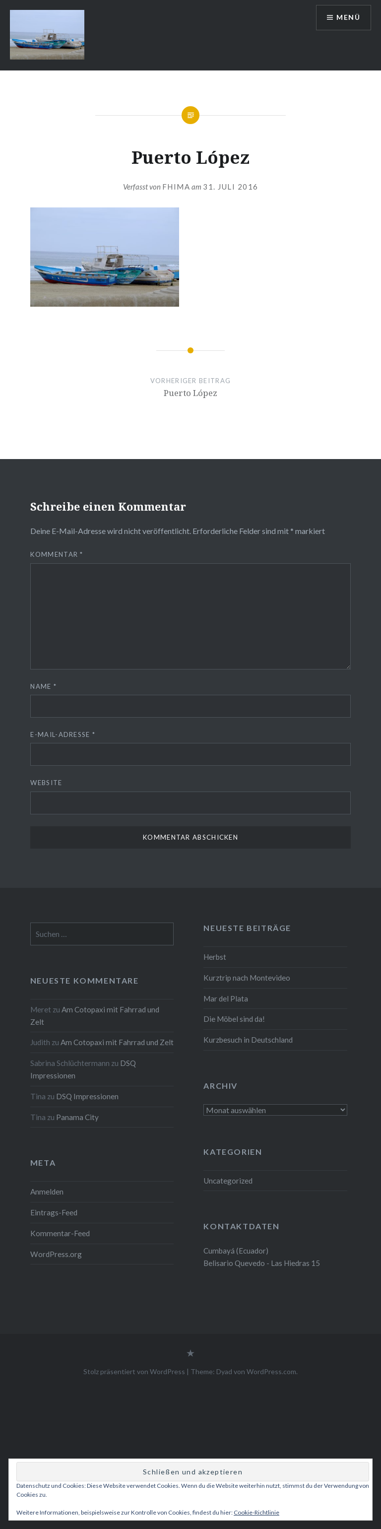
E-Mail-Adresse (62, 734)
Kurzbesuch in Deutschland (248, 1039)
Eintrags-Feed (53, 1212)
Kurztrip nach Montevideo (247, 977)
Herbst (214, 956)
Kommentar (56, 554)
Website (46, 783)
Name (43, 686)
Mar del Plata (225, 998)
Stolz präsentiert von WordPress (134, 1371)
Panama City (77, 1117)
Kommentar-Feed (60, 1233)
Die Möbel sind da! (234, 1018)
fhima (176, 186)
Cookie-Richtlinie (256, 1512)
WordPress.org (56, 1254)
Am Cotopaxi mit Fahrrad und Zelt (117, 1042)
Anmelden (47, 1191)
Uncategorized (228, 1180)
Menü (348, 17)
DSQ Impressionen (87, 1096)
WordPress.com (271, 1371)
